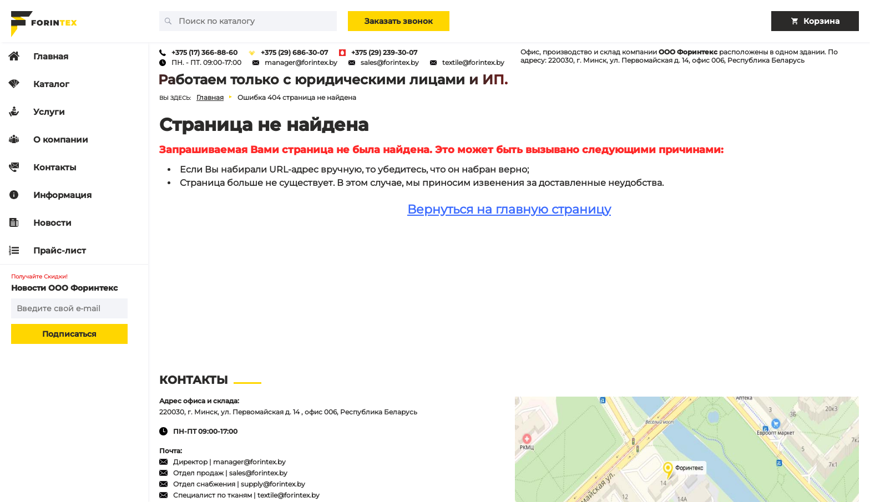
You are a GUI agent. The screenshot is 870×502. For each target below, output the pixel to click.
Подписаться (69, 334)
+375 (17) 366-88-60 (204, 52)
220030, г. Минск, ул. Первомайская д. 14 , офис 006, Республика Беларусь (288, 412)
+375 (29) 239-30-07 (384, 52)
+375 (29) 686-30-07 (294, 52)
